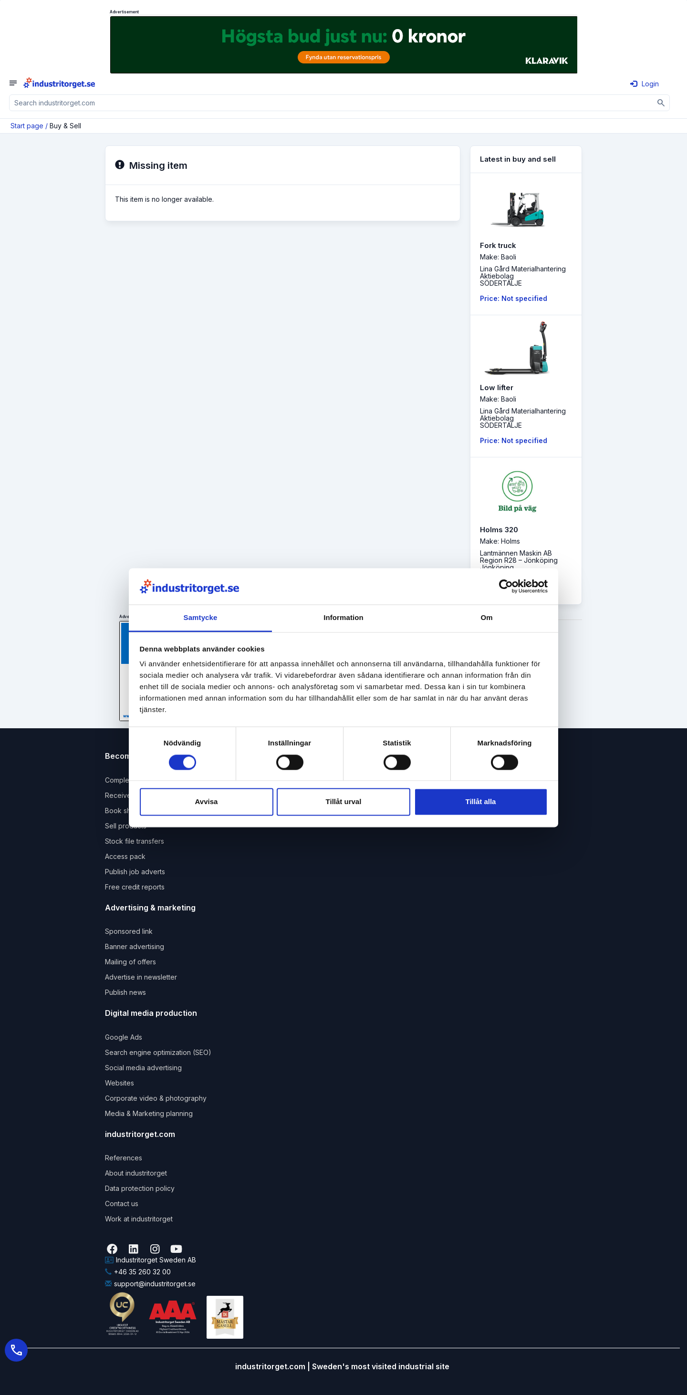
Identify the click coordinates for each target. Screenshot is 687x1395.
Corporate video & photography (156, 1098)
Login (644, 84)
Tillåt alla (481, 802)
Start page (26, 126)
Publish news (125, 992)
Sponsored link (129, 931)
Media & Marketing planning (149, 1113)
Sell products (125, 826)
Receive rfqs (125, 795)
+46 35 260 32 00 (138, 1272)
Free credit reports (135, 887)
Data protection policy (140, 1188)
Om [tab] (486, 618)
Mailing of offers (130, 962)
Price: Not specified (513, 298)
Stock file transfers (134, 841)
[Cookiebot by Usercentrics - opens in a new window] (506, 586)
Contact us (121, 1203)
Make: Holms (500, 541)
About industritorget (136, 1173)
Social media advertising (143, 1068)
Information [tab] (343, 618)
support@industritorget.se (150, 1284)
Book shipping (127, 810)
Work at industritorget (139, 1219)
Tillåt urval (344, 802)
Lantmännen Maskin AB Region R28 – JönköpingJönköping (519, 560)
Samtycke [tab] (201, 618)
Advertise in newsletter (141, 977)
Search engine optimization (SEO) (158, 1052)
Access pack (125, 856)
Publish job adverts (135, 872)
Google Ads (123, 1037)
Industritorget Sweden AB (150, 1260)
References (123, 1158)
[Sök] (661, 102)
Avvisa (206, 802)
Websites (119, 1083)
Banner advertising (134, 946)
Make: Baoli (498, 257)
